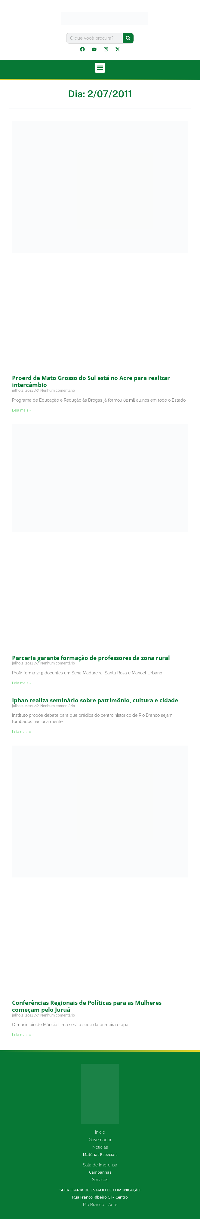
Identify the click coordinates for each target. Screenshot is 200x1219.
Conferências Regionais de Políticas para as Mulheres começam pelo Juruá (87, 1006)
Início (100, 1132)
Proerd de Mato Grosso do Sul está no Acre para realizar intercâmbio (91, 381)
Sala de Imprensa (100, 1165)
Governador (100, 1139)
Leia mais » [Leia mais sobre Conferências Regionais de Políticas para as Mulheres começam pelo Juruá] (21, 1035)
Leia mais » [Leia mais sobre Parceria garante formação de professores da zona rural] (21, 683)
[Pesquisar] (128, 38)
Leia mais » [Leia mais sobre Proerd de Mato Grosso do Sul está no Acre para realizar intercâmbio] (21, 410)
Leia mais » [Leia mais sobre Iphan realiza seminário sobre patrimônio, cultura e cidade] (21, 732)
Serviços (100, 1179)
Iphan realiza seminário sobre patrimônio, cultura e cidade (95, 700)
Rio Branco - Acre (100, 1204)
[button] (100, 68)
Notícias (100, 1147)
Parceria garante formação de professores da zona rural (91, 658)
